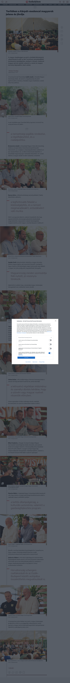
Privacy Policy (41, 361)
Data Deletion (28, 361)
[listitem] (35, 337)
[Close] (56, 321)
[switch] (50, 340)
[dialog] (35, 341)
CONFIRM (26, 357)
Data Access (35, 361)
